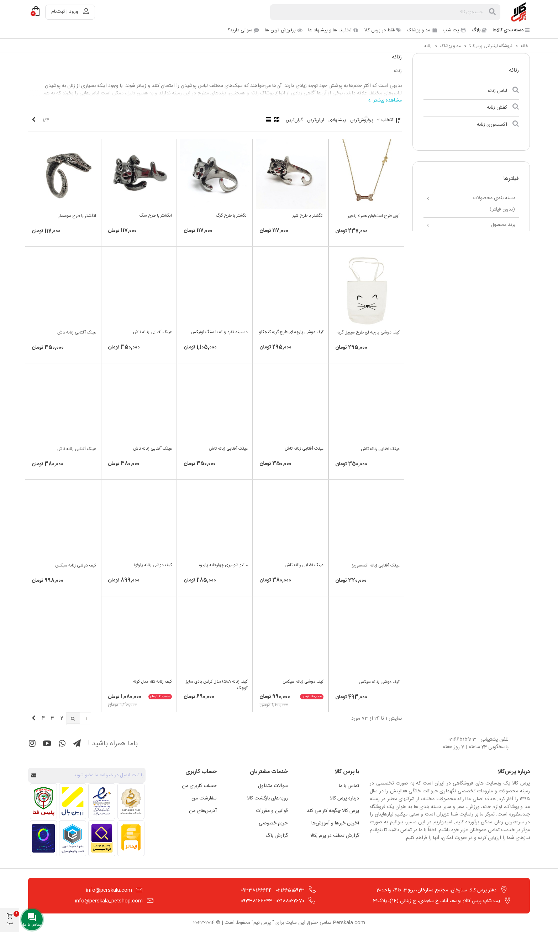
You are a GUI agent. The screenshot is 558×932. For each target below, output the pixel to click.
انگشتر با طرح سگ (156, 215)
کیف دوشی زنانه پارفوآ (153, 565)
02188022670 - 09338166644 (272, 901)
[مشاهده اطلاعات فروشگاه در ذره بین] (102, 838)
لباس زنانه (497, 91)
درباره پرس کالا (344, 798)
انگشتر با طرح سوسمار (77, 216)
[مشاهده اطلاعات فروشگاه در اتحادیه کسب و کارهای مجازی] (72, 838)
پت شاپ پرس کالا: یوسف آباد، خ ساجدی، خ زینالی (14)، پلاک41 (436, 901)
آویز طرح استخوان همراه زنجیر (374, 216)
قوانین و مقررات (272, 811)
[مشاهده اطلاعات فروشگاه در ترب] (43, 838)
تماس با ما (349, 786)
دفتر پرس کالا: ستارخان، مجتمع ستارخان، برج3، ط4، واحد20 (436, 890)
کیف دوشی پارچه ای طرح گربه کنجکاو (291, 332)
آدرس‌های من (203, 811)
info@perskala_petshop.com (109, 901)
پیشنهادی (337, 120)
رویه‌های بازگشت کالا (267, 798)
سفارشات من (204, 798)
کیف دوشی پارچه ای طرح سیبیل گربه (368, 332)
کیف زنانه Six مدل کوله (152, 681)
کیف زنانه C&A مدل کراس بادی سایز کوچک (217, 684)
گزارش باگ (276, 836)
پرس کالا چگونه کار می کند (333, 811)
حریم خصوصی (273, 823)
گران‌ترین (294, 120)
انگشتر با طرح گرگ (232, 215)
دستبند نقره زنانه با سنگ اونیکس (219, 332)
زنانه (514, 70)
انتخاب (385, 120)
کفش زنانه (497, 107)
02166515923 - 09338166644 (273, 890)
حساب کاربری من (199, 786)
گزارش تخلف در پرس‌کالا (334, 836)
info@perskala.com (109, 890)
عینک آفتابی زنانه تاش (152, 332)
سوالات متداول (273, 786)
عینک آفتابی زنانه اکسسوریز (376, 565)
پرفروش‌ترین (361, 120)
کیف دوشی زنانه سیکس (75, 565)
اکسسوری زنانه (492, 124)
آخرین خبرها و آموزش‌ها (335, 823)
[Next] (33, 120)
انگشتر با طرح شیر (308, 215)
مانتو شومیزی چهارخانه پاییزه (223, 565)
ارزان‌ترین (315, 120)
